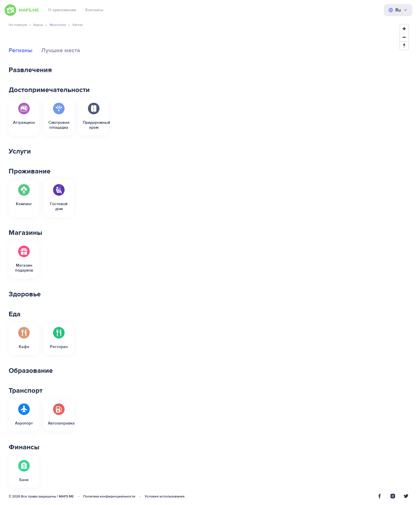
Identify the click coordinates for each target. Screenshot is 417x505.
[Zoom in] (404, 29)
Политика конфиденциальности (109, 496)
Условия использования (165, 496)
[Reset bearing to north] (404, 45)
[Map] (299, 260)
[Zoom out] (404, 37)
